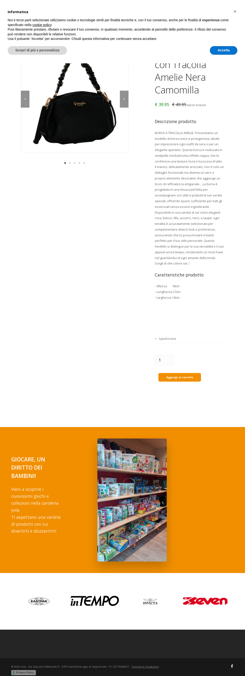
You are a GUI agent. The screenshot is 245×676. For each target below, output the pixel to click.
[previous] (25, 99)
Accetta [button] (223, 663)
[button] (235, 624)
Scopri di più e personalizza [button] (37, 663)
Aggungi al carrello (179, 372)
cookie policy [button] (42, 637)
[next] (124, 99)
